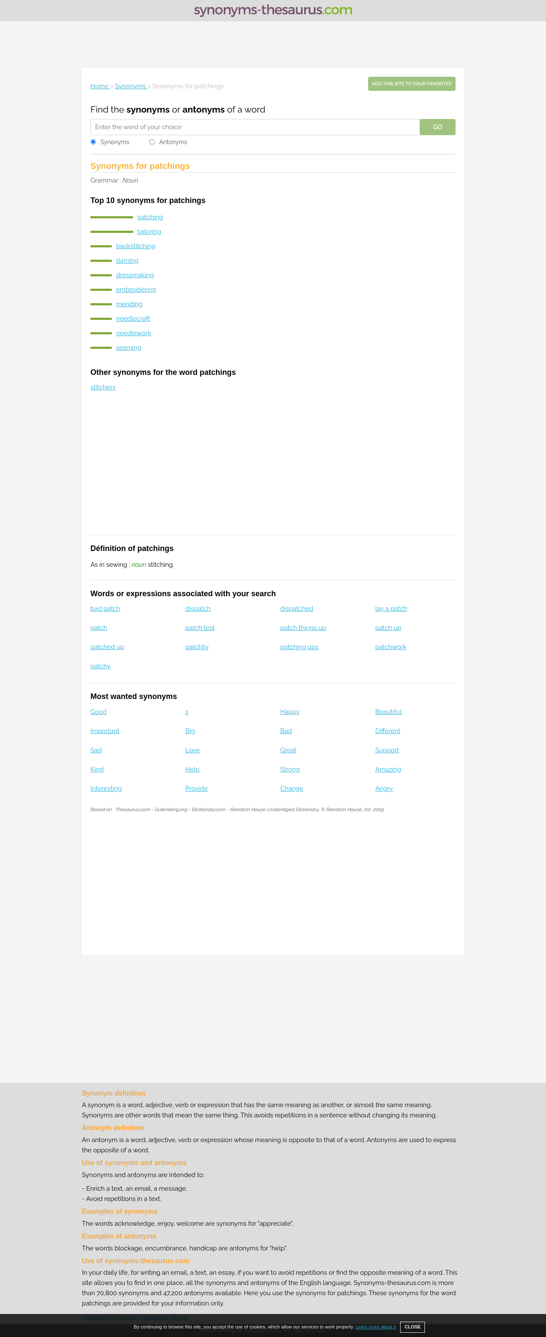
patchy (100, 666)
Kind (97, 769)
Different (388, 731)
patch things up (303, 628)
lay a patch (391, 608)
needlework (133, 333)
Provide (197, 788)
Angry (384, 788)
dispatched (296, 608)
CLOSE (412, 1326)
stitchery (103, 387)
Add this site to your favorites (412, 84)
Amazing (388, 769)
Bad (286, 731)
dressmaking (135, 275)
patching (150, 217)
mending (129, 304)
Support (387, 750)
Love (193, 750)
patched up (107, 647)
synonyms (148, 109)
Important (104, 731)
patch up (388, 628)
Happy (290, 712)
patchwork (391, 647)
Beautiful (388, 712)
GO (437, 127)
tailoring (149, 231)
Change (291, 788)
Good (98, 712)
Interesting (106, 788)
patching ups (299, 647)
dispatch (198, 608)
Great (288, 750)
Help (193, 769)
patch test (200, 628)
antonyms (204, 109)
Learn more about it (375, 1326)
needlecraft (133, 318)
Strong (290, 769)
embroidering (136, 289)
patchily (197, 647)
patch (98, 628)
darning (127, 260)
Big (190, 731)
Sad (96, 750)
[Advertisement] (273, 45)
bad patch (105, 608)
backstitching (135, 246)
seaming (128, 347)
